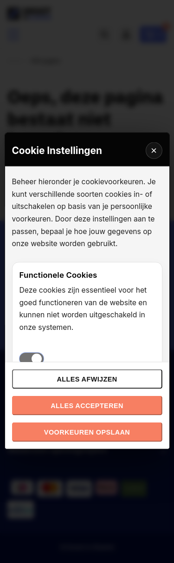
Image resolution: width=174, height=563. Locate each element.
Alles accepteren (87, 405)
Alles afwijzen (87, 379)
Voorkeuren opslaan (87, 432)
